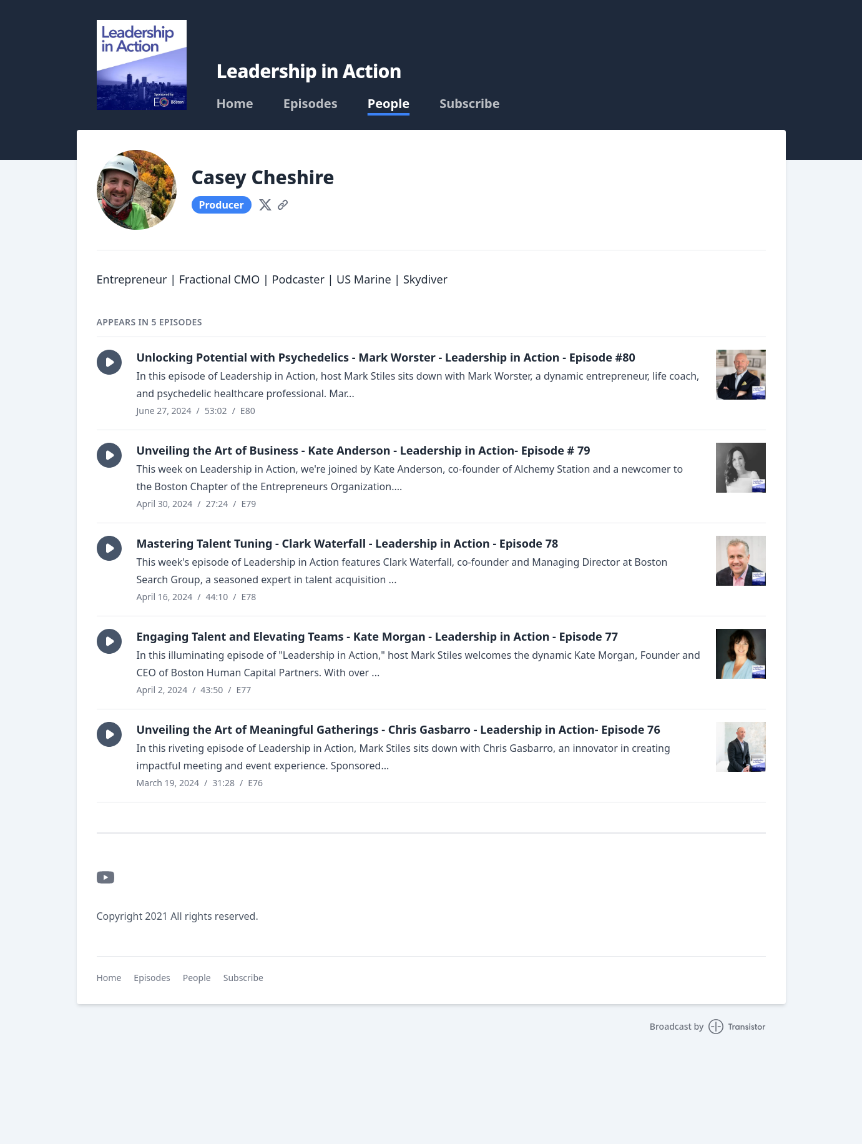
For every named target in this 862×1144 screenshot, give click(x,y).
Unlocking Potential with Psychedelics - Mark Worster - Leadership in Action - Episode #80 (386, 357)
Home (235, 103)
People (388, 103)
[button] (109, 362)
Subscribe (469, 103)
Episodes (310, 103)
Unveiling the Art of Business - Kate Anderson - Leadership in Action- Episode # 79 (363, 450)
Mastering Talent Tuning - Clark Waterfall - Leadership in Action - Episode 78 (348, 543)
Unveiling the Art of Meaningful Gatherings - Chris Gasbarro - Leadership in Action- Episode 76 (398, 729)
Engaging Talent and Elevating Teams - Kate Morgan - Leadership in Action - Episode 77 (377, 636)
